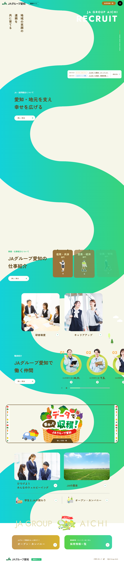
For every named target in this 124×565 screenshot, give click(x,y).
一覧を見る (116, 74)
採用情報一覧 (108, 3)
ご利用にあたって (99, 559)
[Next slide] (66, 388)
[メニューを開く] (120, 3)
